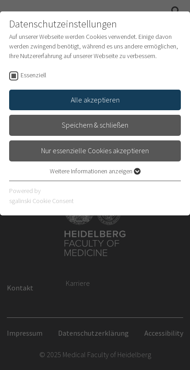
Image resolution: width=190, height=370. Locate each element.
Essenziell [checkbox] (33, 75)
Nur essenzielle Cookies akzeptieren (95, 150)
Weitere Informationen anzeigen (95, 171)
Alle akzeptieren (95, 99)
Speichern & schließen (95, 124)
